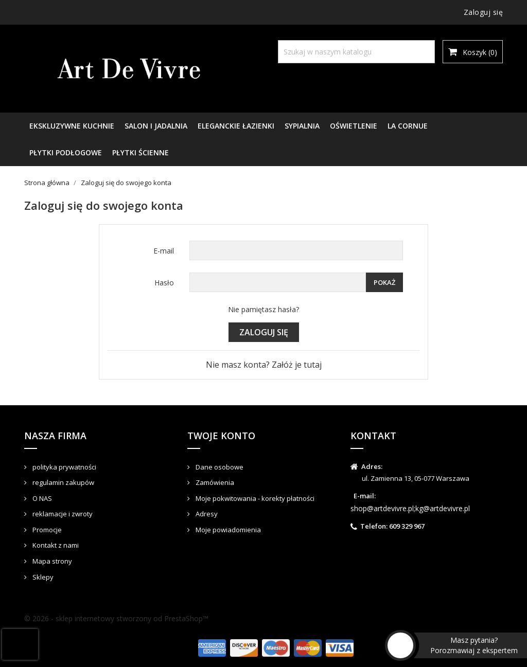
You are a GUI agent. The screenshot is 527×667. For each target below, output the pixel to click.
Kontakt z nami (55, 545)
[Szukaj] (356, 51)
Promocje (46, 529)
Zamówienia (214, 482)
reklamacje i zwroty (62, 513)
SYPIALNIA (302, 126)
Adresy (206, 513)
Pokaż (384, 282)
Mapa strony (51, 561)
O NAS (41, 498)
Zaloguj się (263, 332)
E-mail (163, 251)
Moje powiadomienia (227, 529)
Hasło (164, 282)
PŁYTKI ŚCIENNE (140, 152)
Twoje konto (221, 435)
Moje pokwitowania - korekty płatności (254, 498)
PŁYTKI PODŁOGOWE (65, 152)
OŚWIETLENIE (353, 126)
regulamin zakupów (62, 482)
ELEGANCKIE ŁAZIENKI (236, 126)
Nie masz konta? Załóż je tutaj (264, 364)
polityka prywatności (63, 467)
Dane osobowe (218, 467)
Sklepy (42, 577)
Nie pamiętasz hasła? (263, 309)
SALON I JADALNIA (156, 126)
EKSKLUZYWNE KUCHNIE (71, 126)
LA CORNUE (408, 126)
